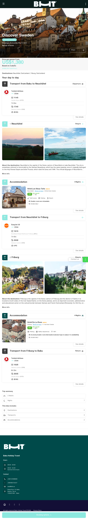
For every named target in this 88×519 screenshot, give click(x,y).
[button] (6, 144)
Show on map (39, 191)
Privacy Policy (37, 510)
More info (6, 174)
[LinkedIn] (19, 505)
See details (80, 117)
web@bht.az (11, 486)
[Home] (4, 505)
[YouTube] (14, 505)
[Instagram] (9, 505)
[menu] (85, 4)
